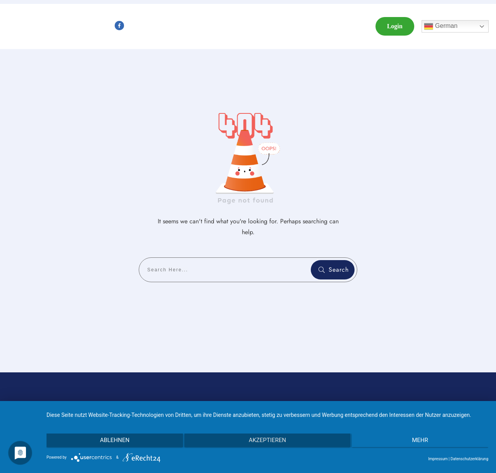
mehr (422, 441)
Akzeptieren (267, 441)
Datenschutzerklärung (469, 459)
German (440, 26)
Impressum (438, 459)
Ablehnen (112, 441)
